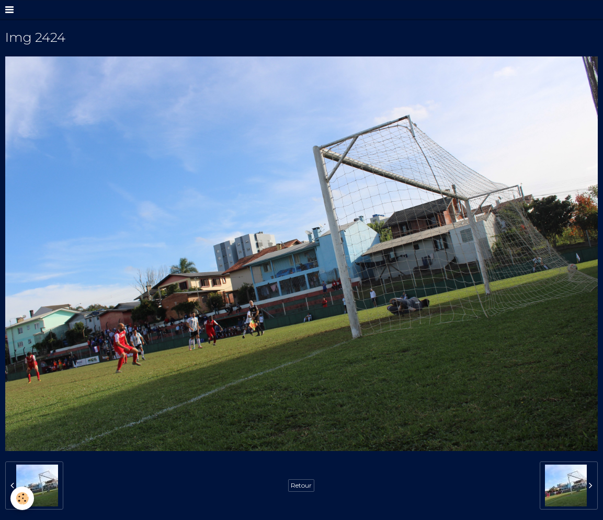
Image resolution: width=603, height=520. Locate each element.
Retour (301, 485)
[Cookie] (22, 498)
